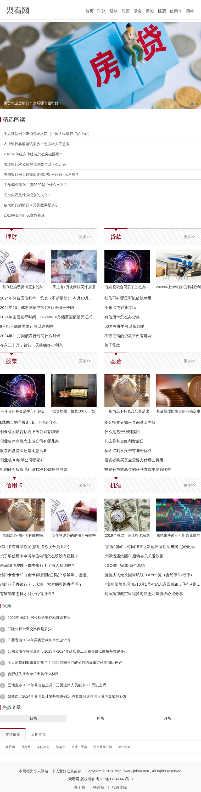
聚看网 (73, 779)
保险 (150, 11)
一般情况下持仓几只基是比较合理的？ (127, 412)
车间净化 (43, 747)
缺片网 (10, 747)
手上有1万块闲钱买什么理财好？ (74, 288)
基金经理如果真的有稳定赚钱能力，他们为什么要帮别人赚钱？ (178, 412)
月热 (167, 718)
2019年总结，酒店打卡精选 (127, 535)
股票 (125, 11)
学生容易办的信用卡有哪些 (74, 535)
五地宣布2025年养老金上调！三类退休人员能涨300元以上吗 (57, 685)
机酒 (162, 11)
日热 (33, 718)
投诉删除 (119, 787)
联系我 (98, 787)
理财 (101, 11)
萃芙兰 (60, 747)
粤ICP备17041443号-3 (114, 779)
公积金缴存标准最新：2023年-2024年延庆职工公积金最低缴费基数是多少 (68, 651)
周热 (100, 718)
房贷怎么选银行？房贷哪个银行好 (31, 103)
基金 (137, 11)
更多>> (85, 237)
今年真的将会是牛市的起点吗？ (23, 412)
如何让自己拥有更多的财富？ (23, 288)
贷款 (113, 11)
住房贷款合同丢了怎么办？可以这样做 (127, 288)
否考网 (26, 747)
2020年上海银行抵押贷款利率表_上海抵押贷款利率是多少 (178, 288)
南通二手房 (79, 747)
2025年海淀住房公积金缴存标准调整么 (39, 617)
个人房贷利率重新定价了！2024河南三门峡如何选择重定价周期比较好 (65, 662)
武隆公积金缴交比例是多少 (30, 629)
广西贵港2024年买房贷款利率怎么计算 (39, 640)
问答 (190, 11)
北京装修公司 (102, 747)
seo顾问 (124, 747)
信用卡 (176, 11)
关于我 (79, 787)
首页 (89, 11)
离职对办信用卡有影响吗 (23, 535)
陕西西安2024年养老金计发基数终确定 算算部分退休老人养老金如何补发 (67, 696)
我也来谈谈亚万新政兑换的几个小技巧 (178, 536)
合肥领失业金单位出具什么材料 (33, 674)
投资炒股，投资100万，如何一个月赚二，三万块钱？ (74, 412)
